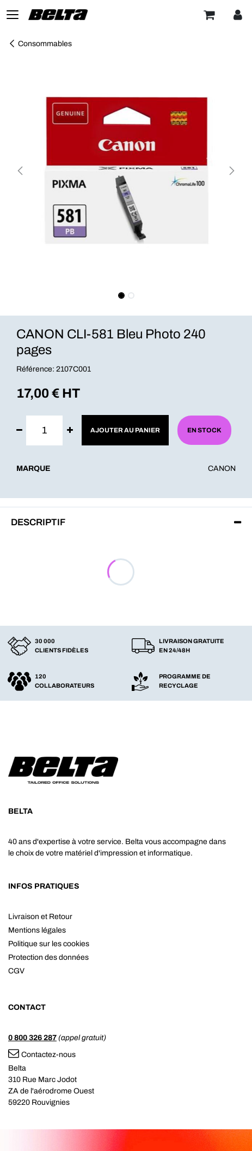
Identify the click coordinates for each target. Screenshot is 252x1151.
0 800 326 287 (32, 1038)
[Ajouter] (70, 430)
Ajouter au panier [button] (125, 430)
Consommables (40, 44)
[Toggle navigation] (12, 14)
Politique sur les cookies (48, 944)
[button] (20, 170)
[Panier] (209, 14)
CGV (16, 971)
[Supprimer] (19, 430)
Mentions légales (37, 930)
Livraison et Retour (40, 917)
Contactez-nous (42, 1055)
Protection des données (48, 957)
